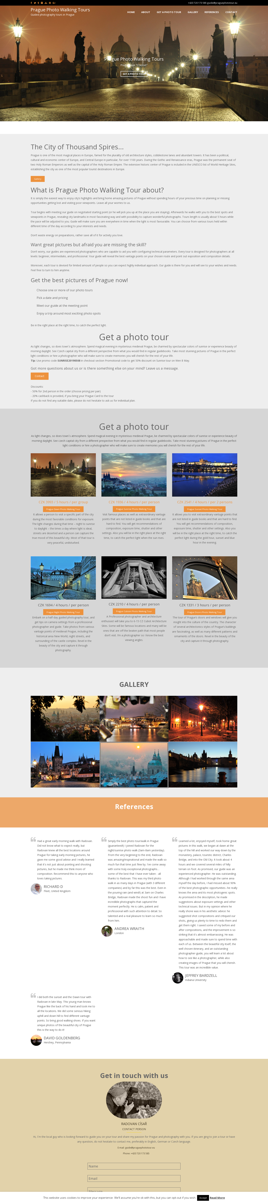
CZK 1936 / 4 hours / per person (134, 502)
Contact (39, 376)
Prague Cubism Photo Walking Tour (134, 611)
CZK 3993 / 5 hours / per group (63, 502)
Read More (217, 1197)
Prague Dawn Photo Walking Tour (63, 509)
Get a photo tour (134, 74)
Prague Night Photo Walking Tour (63, 612)
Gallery (37, 178)
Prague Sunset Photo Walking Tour (204, 509)
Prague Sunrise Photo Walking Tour (134, 509)
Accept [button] (203, 1197)
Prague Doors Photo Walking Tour (204, 612)
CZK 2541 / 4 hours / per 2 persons (204, 502)
